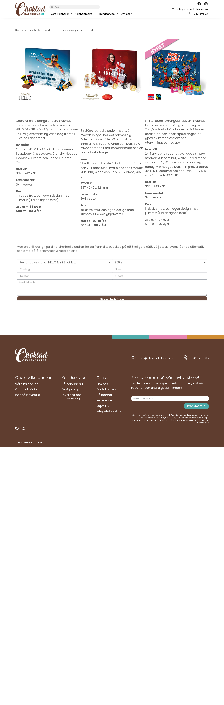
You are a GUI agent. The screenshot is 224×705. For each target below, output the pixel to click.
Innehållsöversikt (27, 395)
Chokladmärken (27, 389)
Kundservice (108, 14)
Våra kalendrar (61, 14)
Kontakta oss (106, 389)
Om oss (127, 14)
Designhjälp (70, 389)
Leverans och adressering (72, 396)
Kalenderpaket (85, 14)
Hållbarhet (104, 395)
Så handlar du (72, 384)
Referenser (104, 400)
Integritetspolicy (108, 411)
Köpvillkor (103, 406)
